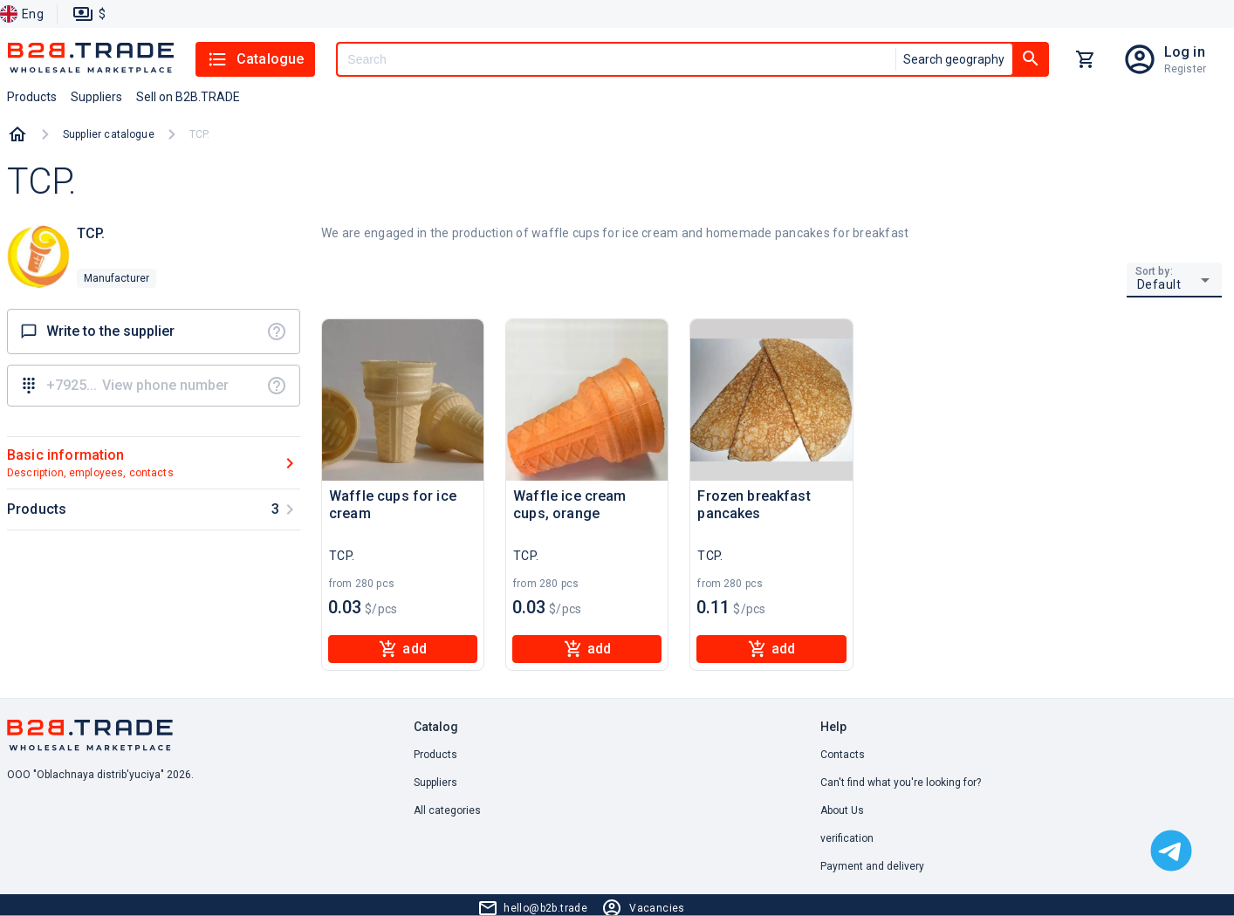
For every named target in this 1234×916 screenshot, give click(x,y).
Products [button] (32, 97)
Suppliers (435, 782)
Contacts (842, 755)
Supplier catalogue (108, 134)
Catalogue (255, 59)
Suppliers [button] (96, 97)
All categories (447, 810)
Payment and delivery (872, 866)
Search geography (953, 59)
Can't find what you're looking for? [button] (900, 782)
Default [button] (1159, 284)
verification (847, 838)
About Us (842, 810)
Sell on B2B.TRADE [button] (188, 97)
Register (1185, 69)
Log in (1184, 52)
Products (435, 755)
